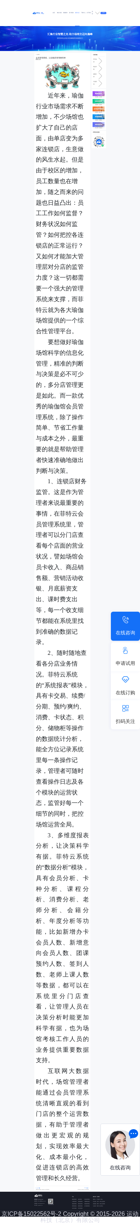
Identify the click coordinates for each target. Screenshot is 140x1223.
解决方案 (59, 12)
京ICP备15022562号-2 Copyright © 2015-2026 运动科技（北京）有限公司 (70, 1217)
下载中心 (83, 12)
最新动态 (77, 12)
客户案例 (71, 12)
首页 (54, 12)
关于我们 (89, 12)
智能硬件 (65, 12)
